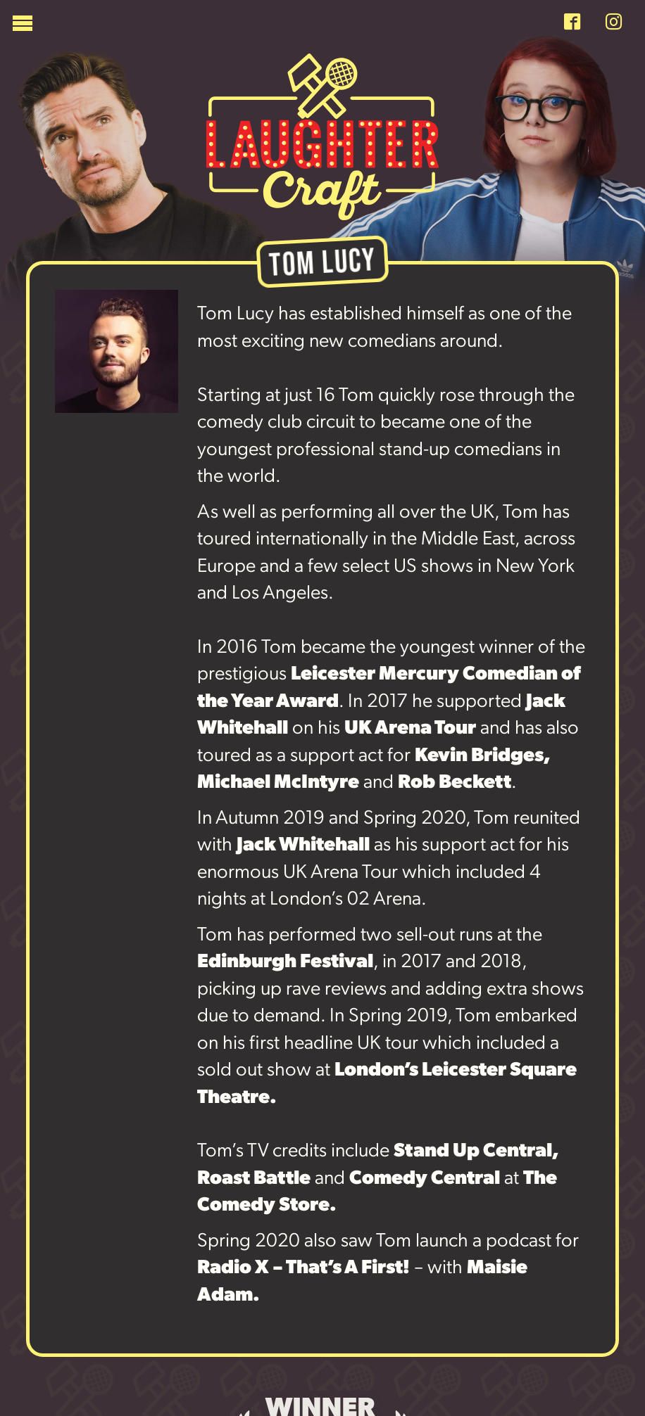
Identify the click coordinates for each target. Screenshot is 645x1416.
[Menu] (282, 26)
